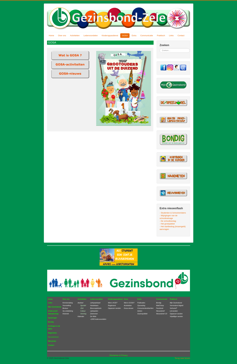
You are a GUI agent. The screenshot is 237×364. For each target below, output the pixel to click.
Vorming (83, 314)
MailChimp (160, 305)
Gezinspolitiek (142, 314)
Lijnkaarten (94, 311)
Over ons (62, 35)
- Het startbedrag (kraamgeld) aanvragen (173, 227)
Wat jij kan (52, 341)
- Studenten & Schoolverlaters (173, 213)
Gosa (126, 299)
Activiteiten (75, 35)
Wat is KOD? (112, 303)
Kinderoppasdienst (110, 35)
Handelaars (94, 305)
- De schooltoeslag (168, 221)
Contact (181, 35)
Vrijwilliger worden (176, 316)
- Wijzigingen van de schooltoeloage (168, 216)
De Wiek (93, 316)
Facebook (159, 308)
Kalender (81, 316)
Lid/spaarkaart (95, 303)
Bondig (51, 322)
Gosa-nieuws (128, 308)
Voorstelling (67, 305)
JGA (81, 308)
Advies (139, 311)
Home (51, 35)
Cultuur (83, 311)
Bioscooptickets (95, 308)
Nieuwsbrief (160, 311)
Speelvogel (52, 318)
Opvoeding (141, 305)
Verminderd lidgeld (176, 305)
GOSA (125, 35)
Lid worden (174, 311)
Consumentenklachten (145, 308)
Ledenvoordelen (91, 35)
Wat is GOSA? (129, 303)
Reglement (112, 305)
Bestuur (65, 308)
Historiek (66, 314)
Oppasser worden (114, 308)
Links (171, 35)
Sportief (83, 305)
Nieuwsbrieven (53, 337)
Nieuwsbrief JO (161, 314)
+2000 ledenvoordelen (98, 319)
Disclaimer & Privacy (118, 355)
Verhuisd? (173, 308)
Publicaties (141, 303)
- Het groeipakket (167, 224)
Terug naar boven (182, 358)
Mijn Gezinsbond (54, 307)
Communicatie (146, 35)
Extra (134, 35)
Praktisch (161, 35)
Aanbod (80, 303)
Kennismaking (68, 303)
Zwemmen (94, 314)
